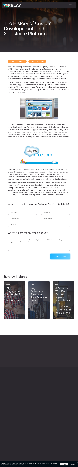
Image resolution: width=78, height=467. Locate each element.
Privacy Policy (26, 416)
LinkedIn (60, 366)
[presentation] (21, 255)
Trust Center (26, 419)
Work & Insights (63, 359)
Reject (73, 464)
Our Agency (61, 355)
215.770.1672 (27, 410)
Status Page (26, 417)
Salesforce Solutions (14, 347)
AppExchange (62, 362)
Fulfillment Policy (27, 421)
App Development (38, 355)
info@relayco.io (28, 407)
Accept (64, 464)
